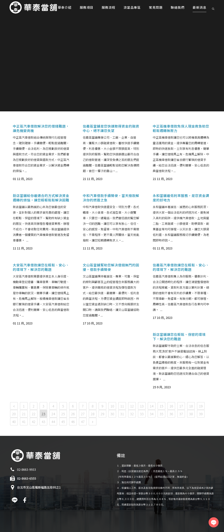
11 (122, 406)
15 (161, 406)
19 (201, 406)
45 (63, 421)
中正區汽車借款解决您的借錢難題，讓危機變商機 (41, 128)
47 (83, 421)
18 (191, 406)
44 (53, 421)
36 (171, 413)
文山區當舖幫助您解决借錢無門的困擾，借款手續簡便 (111, 267)
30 (112, 413)
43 (43, 421)
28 (92, 413)
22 (33, 413)
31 (122, 413)
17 (181, 406)
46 (73, 421)
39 (201, 413)
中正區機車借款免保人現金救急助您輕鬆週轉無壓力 (181, 128)
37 (181, 413)
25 (63, 413)
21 (24, 413)
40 (14, 421)
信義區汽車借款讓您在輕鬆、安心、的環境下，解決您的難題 (181, 267)
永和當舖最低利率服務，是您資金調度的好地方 (181, 197)
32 (132, 413)
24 (53, 413)
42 (33, 421)
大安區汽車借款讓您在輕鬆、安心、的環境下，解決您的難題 (41, 267)
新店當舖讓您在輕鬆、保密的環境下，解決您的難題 (179, 336)
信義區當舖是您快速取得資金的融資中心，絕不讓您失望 (111, 128)
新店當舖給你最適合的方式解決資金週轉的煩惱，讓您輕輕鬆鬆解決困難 (41, 197)
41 (24, 421)
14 (151, 406)
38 (191, 413)
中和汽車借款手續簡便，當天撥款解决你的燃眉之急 (111, 197)
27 (83, 413)
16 (171, 406)
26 (73, 413)
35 (161, 413)
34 (151, 413)
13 (142, 406)
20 (14, 413)
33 (142, 413)
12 (132, 406)
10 (112, 406)
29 (102, 413)
